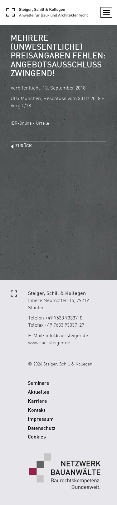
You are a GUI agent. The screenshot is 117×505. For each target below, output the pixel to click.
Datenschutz (42, 428)
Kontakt (36, 410)
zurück (23, 146)
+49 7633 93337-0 (63, 318)
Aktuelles (38, 392)
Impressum (41, 419)
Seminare (38, 383)
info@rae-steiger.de (67, 335)
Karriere (37, 401)
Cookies (37, 437)
